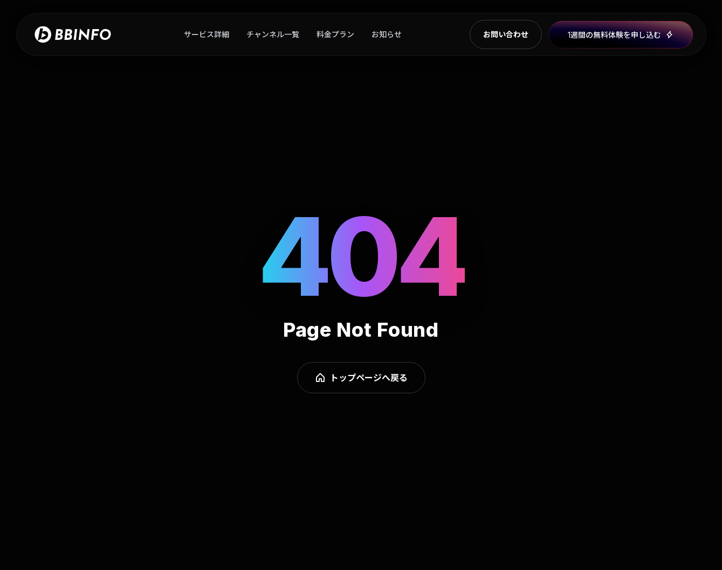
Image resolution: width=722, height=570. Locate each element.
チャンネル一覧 (272, 34)
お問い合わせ (505, 34)
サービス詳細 (206, 34)
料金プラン (335, 34)
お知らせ (387, 34)
